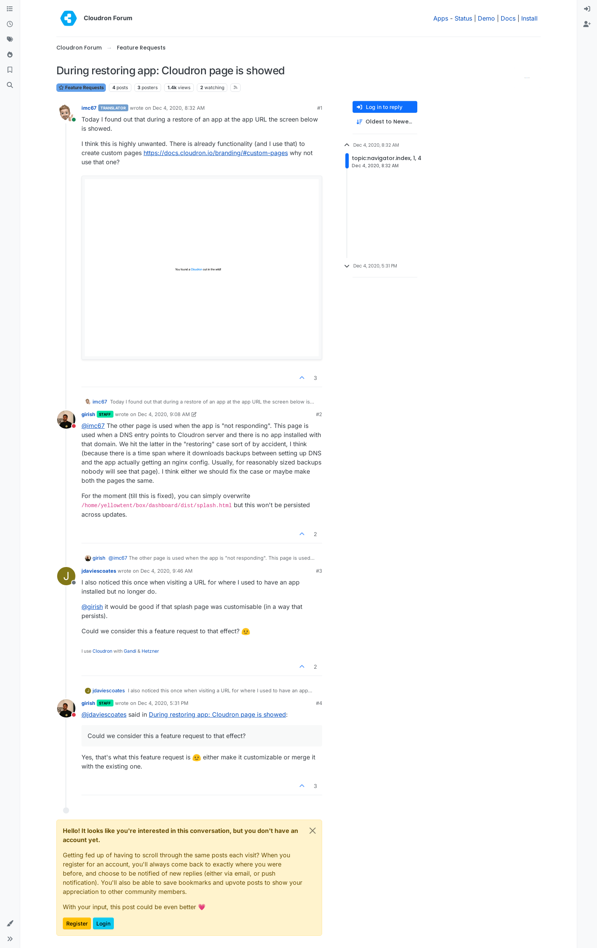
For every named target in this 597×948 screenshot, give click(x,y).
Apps (440, 18)
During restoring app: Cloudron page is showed (217, 714)
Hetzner (150, 651)
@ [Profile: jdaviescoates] (103, 714)
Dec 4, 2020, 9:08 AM (164, 414)
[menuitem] (587, 9)
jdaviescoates (98, 571)
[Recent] (10, 24)
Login (103, 923)
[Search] (10, 85)
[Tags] (10, 40)
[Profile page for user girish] (66, 419)
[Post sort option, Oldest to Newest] (385, 122)
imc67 (89, 108)
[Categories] (10, 9)
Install (529, 18)
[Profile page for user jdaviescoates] (66, 576)
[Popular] (10, 55)
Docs (508, 18)
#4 (319, 703)
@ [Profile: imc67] (93, 425)
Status (463, 18)
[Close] (312, 830)
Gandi (130, 651)
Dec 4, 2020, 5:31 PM (163, 703)
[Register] (587, 24)
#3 (319, 571)
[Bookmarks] (10, 70)
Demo (486, 18)
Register (77, 923)
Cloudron (102, 651)
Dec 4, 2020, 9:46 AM (166, 571)
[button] (10, 924)
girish (88, 414)
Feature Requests (81, 87)
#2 (319, 414)
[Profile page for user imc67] (66, 113)
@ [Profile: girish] (92, 606)
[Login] (587, 9)
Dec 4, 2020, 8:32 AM (179, 108)
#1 (319, 108)
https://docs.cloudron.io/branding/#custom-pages (216, 153)
